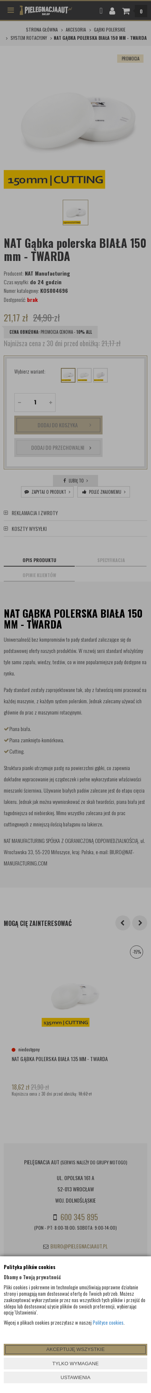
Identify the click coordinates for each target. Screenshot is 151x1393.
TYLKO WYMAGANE (75, 1363)
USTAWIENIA (75, 1377)
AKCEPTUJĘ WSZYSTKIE (75, 1349)
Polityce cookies (108, 1322)
